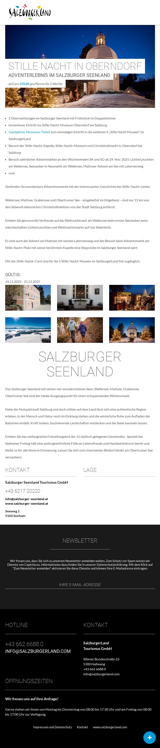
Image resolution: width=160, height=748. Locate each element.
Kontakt (82, 727)
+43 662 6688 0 (94, 669)
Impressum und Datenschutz (52, 727)
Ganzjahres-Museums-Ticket (29, 132)
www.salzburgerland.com (110, 727)
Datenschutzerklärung (112, 564)
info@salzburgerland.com (101, 674)
